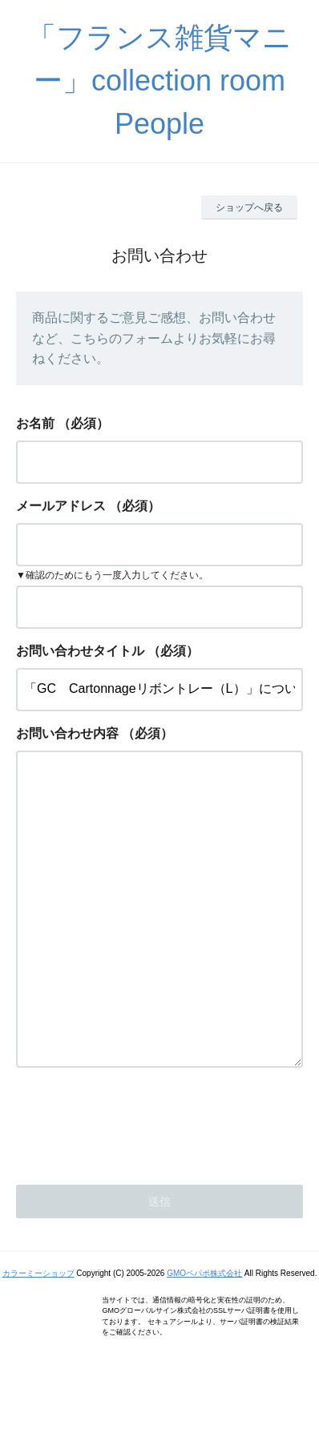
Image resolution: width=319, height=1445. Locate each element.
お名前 (35, 423)
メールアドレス (61, 506)
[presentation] (138, 1185)
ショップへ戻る (249, 207)
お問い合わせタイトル (80, 651)
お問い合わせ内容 (67, 733)
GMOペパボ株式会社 (204, 1337)
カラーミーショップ (38, 1337)
